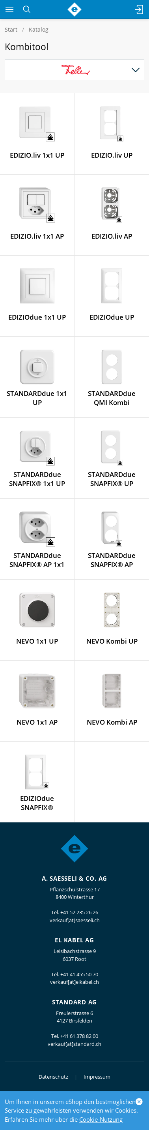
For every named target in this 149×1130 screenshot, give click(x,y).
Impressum (97, 1076)
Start (11, 29)
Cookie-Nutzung (101, 1119)
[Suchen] (26, 9)
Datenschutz (53, 1076)
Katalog (38, 29)
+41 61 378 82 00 (79, 1036)
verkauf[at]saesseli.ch (75, 920)
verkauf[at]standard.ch (74, 1043)
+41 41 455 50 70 (79, 974)
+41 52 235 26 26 (79, 912)
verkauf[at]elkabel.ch (74, 981)
